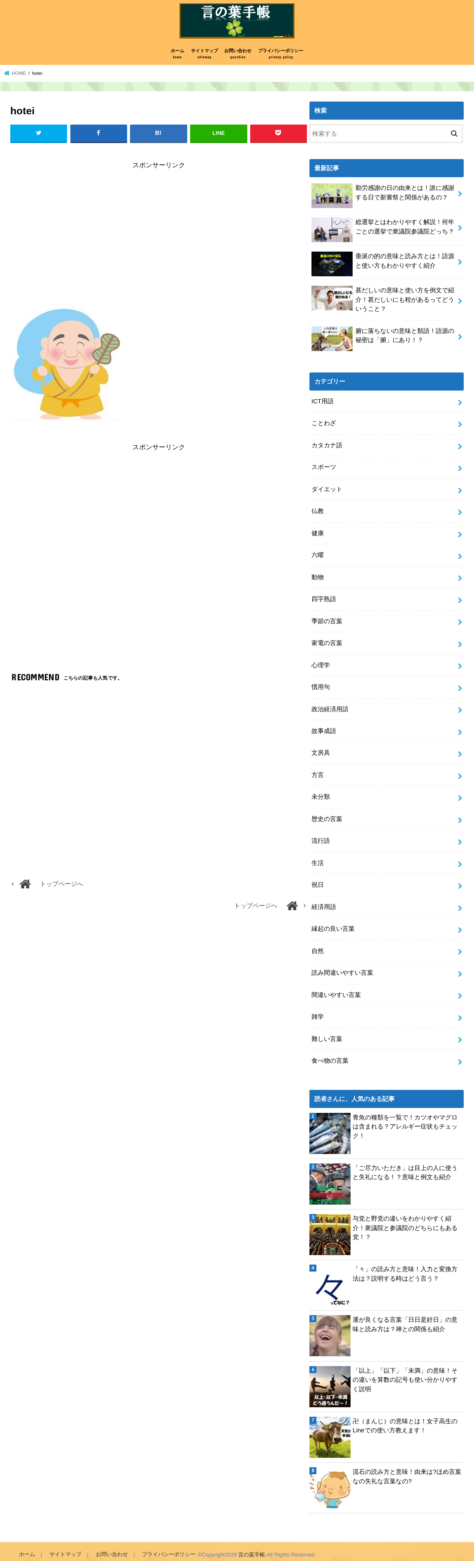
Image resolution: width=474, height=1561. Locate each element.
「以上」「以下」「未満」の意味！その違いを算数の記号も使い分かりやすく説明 (405, 1373)
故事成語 (323, 728)
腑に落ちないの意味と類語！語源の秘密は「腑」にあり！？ (382, 339)
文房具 (320, 750)
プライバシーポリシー (280, 56)
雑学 (317, 1011)
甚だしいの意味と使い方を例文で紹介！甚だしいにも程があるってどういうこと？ (382, 300)
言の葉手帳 (250, 1548)
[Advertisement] (158, 236)
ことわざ (323, 424)
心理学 (320, 663)
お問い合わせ (237, 56)
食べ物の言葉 (330, 1054)
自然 (317, 946)
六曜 (317, 554)
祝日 (317, 880)
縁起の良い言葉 (333, 924)
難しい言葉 (326, 1032)
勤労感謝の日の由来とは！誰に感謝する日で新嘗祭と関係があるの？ (382, 197)
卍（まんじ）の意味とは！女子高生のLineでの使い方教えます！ (405, 1419)
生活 (317, 859)
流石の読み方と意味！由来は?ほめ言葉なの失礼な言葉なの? (407, 1470)
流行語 (320, 837)
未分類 (320, 793)
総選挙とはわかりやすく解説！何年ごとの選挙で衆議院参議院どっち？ (382, 231)
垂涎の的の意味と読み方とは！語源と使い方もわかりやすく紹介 (382, 265)
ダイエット (326, 489)
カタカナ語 (326, 445)
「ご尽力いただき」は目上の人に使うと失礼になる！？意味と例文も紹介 (405, 1166)
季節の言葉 (326, 619)
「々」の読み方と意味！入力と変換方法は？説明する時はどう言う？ (405, 1267)
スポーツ (323, 467)
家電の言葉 (326, 641)
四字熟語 (323, 597)
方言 (317, 771)
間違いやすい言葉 (336, 989)
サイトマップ (204, 56)
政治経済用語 (330, 706)
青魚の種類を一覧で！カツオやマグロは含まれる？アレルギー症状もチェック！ (405, 1120)
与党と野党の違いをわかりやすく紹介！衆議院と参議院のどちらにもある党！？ (405, 1221)
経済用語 (323, 902)
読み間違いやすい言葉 (342, 967)
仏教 (317, 511)
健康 (317, 533)
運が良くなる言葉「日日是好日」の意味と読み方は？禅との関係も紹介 (405, 1318)
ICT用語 (322, 402)
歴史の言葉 (326, 815)
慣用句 (320, 685)
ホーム (177, 56)
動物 (317, 576)
